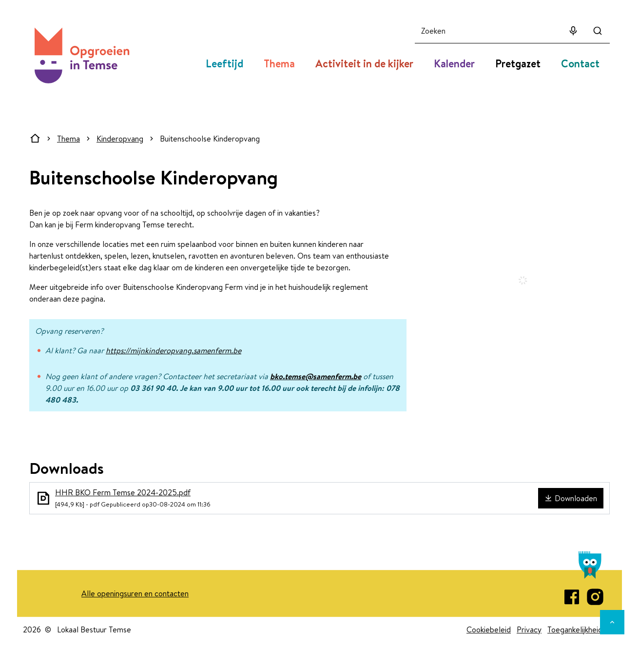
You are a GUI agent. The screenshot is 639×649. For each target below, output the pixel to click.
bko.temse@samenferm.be (315, 376)
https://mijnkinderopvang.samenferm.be (173, 350)
